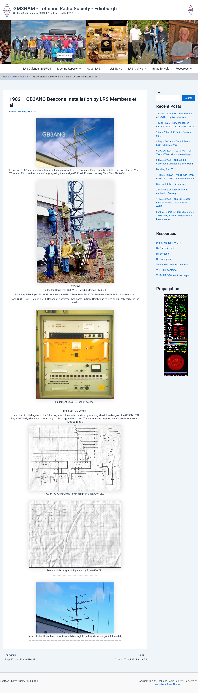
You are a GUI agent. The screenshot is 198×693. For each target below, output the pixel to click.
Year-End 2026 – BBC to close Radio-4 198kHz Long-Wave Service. (172, 117)
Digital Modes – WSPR (168, 257)
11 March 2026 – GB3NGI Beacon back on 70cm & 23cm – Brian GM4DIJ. (174, 217)
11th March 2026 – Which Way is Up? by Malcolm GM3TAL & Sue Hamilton (174, 189)
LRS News (118, 68)
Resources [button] (184, 68)
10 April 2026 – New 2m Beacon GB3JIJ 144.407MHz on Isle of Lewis (174, 130)
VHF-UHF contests (166, 285)
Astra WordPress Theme (167, 684)
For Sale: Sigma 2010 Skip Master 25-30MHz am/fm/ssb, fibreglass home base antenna (174, 230)
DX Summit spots (165, 263)
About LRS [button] (98, 68)
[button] (82, 69)
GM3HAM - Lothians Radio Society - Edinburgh (65, 8)
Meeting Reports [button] (72, 68)
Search (159, 92)
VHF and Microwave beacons (172, 279)
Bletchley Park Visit (166, 180)
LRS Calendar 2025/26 (41, 68)
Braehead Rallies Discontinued (172, 198)
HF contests (163, 268)
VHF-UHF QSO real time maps (172, 291)
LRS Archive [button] (139, 68)
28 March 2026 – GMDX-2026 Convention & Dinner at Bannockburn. (172, 171)
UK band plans (164, 274)
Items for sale (161, 68)
